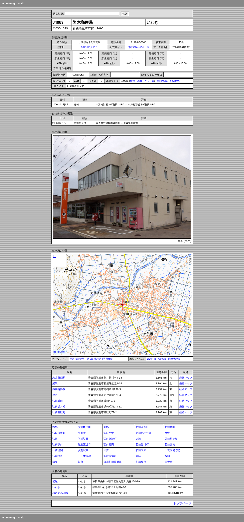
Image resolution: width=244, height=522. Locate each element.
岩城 (55, 481)
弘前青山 (83, 432)
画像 (139, 81)
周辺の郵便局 (77, 358)
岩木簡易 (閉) (60, 492)
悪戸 (55, 394)
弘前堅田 (83, 438)
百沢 (167, 432)
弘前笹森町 (58, 432)
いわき (56, 487)
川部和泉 (141, 461)
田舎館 (168, 461)
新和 (55, 461)
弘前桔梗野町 (143, 432)
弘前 (55, 438)
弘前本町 (170, 427)
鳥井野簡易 (58, 377)
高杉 (106, 427)
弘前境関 (57, 450)
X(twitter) (175, 81)
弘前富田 (109, 444)
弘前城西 (57, 400)
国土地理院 (174, 358)
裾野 (80, 461)
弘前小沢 (109, 432)
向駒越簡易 (58, 389)
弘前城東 (83, 450)
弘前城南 (170, 444)
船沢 (55, 383)
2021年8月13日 (89, 47)
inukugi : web (13, 3)
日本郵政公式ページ (138, 47)
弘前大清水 (110, 456)
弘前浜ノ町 (58, 406)
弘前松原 (57, 456)
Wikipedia (162, 81)
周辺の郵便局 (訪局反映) (100, 358)
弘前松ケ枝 (171, 438)
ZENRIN (151, 358)
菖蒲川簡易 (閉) (113, 461)
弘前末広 (141, 450)
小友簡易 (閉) (172, 450)
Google (162, 358)
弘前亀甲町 (84, 427)
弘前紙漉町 (110, 438)
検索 (132, 81)
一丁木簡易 (84, 456)
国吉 (106, 450)
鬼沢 (138, 438)
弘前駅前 (57, 444)
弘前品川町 (142, 444)
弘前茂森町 (142, 427)
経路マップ (185, 377)
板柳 (167, 456)
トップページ (182, 503)
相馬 (55, 427)
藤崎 (138, 456)
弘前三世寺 (84, 444)
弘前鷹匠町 (58, 412)
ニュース (149, 81)
